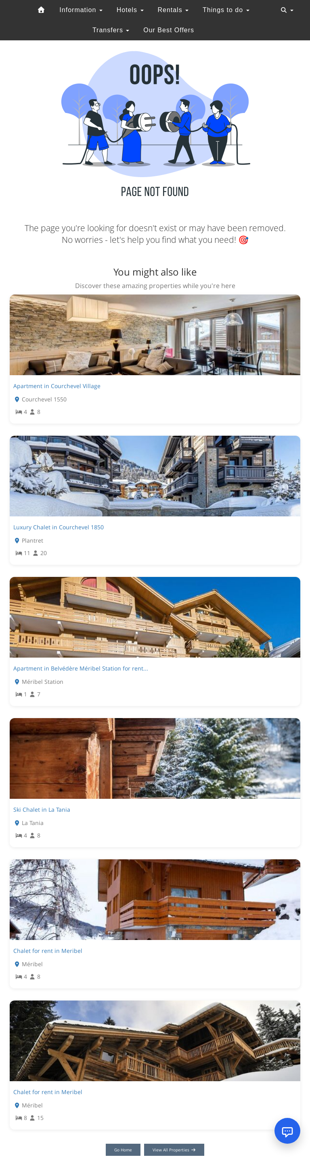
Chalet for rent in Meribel (47, 951)
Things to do (226, 9)
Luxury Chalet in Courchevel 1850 (58, 527)
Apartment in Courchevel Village (57, 386)
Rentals (173, 9)
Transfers (110, 30)
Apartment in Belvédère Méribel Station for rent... (80, 668)
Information (80, 9)
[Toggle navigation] (287, 10)
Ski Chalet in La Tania (41, 809)
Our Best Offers (168, 30)
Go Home (123, 1150)
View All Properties (174, 1150)
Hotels (130, 9)
